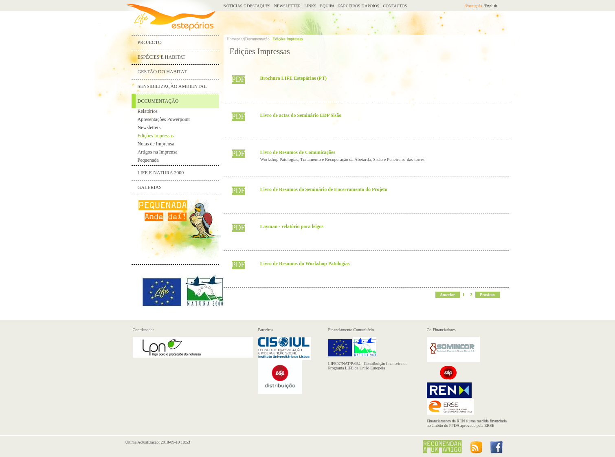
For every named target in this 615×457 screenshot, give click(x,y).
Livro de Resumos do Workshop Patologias (305, 263)
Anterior (447, 294)
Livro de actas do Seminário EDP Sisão (301, 115)
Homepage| (236, 39)
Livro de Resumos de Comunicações (297, 152)
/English (490, 6)
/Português (473, 6)
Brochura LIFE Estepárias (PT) (293, 78)
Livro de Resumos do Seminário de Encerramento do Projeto (323, 189)
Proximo (487, 294)
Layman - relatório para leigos (292, 226)
